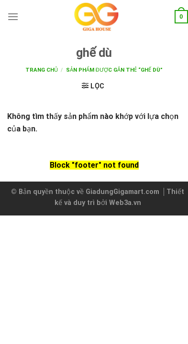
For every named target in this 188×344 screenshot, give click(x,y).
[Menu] (13, 16)
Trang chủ (41, 70)
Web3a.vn (125, 203)
